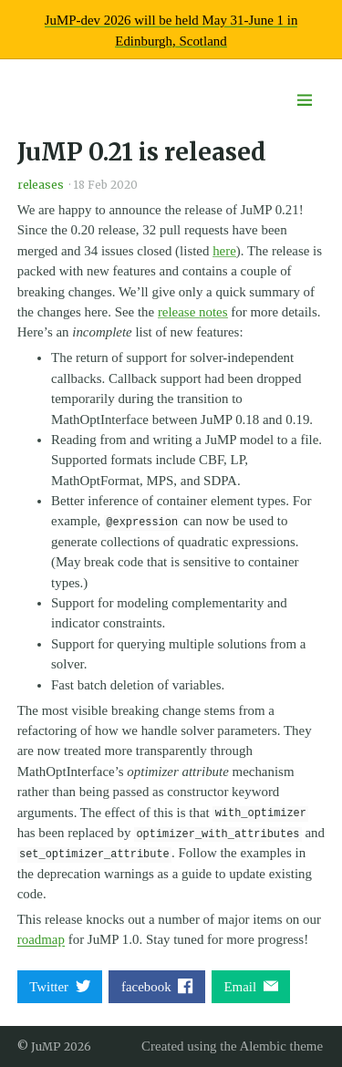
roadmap (41, 939)
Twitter (59, 986)
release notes (193, 312)
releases (40, 185)
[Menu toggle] (304, 100)
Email (250, 986)
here (224, 250)
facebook (157, 986)
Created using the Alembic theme (232, 1046)
